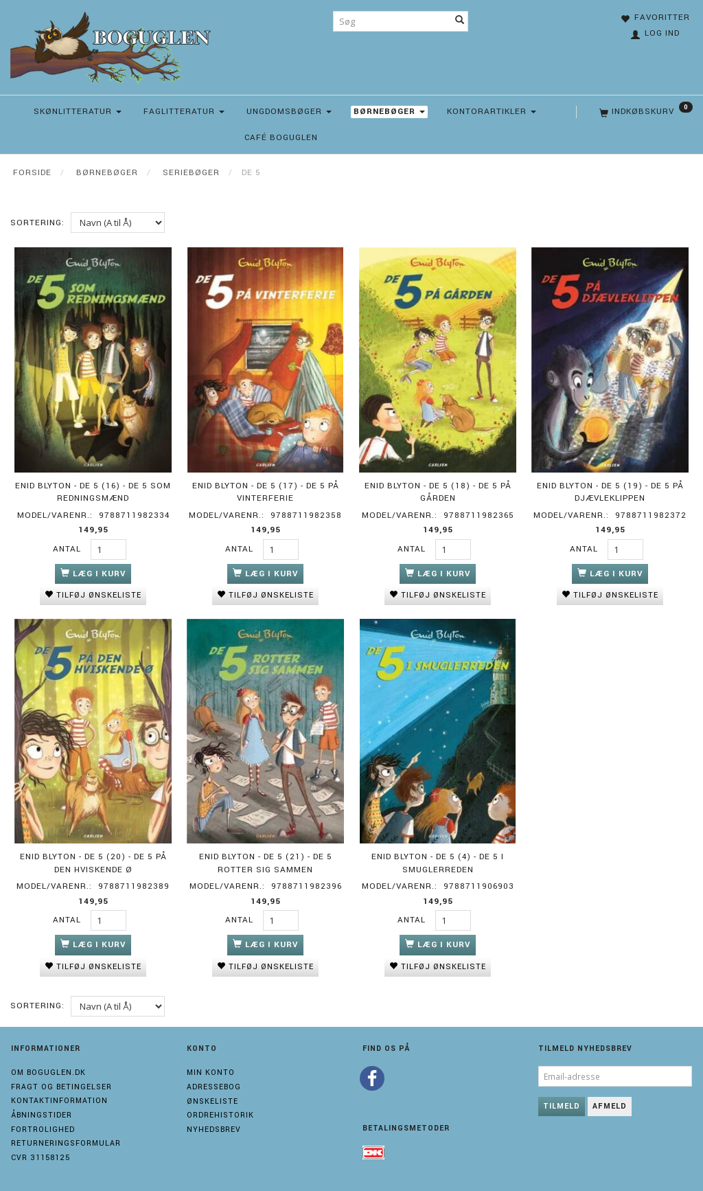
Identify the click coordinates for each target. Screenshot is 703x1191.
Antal (68, 548)
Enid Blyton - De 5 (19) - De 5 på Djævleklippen (610, 491)
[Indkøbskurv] (645, 112)
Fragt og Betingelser (61, 1085)
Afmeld (609, 1105)
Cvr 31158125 (40, 1156)
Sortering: (37, 223)
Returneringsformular (66, 1142)
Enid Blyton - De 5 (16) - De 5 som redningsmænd (93, 491)
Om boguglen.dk (48, 1071)
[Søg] (460, 21)
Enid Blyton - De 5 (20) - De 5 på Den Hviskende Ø (93, 862)
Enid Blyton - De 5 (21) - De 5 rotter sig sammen (265, 862)
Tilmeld (561, 1105)
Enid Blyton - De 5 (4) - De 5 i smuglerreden (437, 862)
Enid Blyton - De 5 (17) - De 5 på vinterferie (265, 491)
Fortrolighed (43, 1128)
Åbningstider (41, 1114)
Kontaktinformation (59, 1099)
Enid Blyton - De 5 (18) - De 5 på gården (438, 491)
